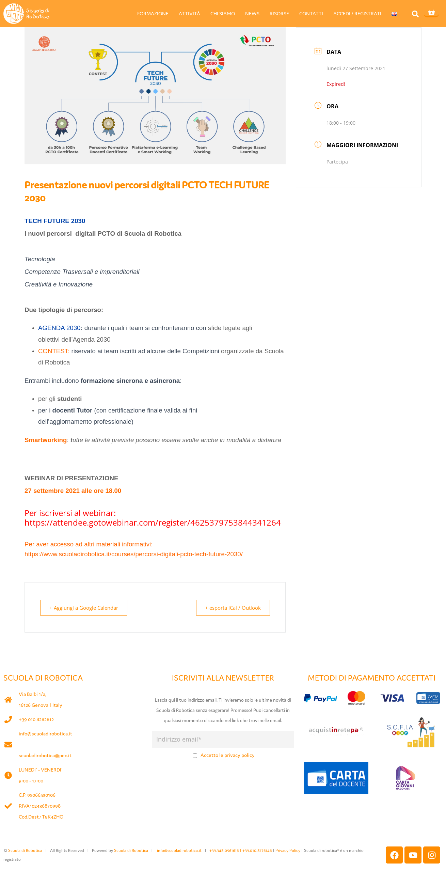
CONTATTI (311, 13)
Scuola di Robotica (25, 850)
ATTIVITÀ (189, 13)
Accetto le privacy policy (228, 755)
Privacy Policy (287, 850)
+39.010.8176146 (257, 850)
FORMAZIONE (153, 13)
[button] (415, 13)
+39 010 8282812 (36, 719)
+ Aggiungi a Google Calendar (84, 607)
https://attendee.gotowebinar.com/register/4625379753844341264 (153, 522)
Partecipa (337, 161)
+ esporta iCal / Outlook (232, 607)
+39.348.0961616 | (225, 850)
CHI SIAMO (222, 13)
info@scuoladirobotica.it (45, 733)
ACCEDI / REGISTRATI (357, 13)
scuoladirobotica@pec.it (45, 755)
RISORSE (279, 13)
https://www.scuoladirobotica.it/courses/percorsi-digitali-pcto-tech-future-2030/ (134, 554)
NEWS (252, 13)
